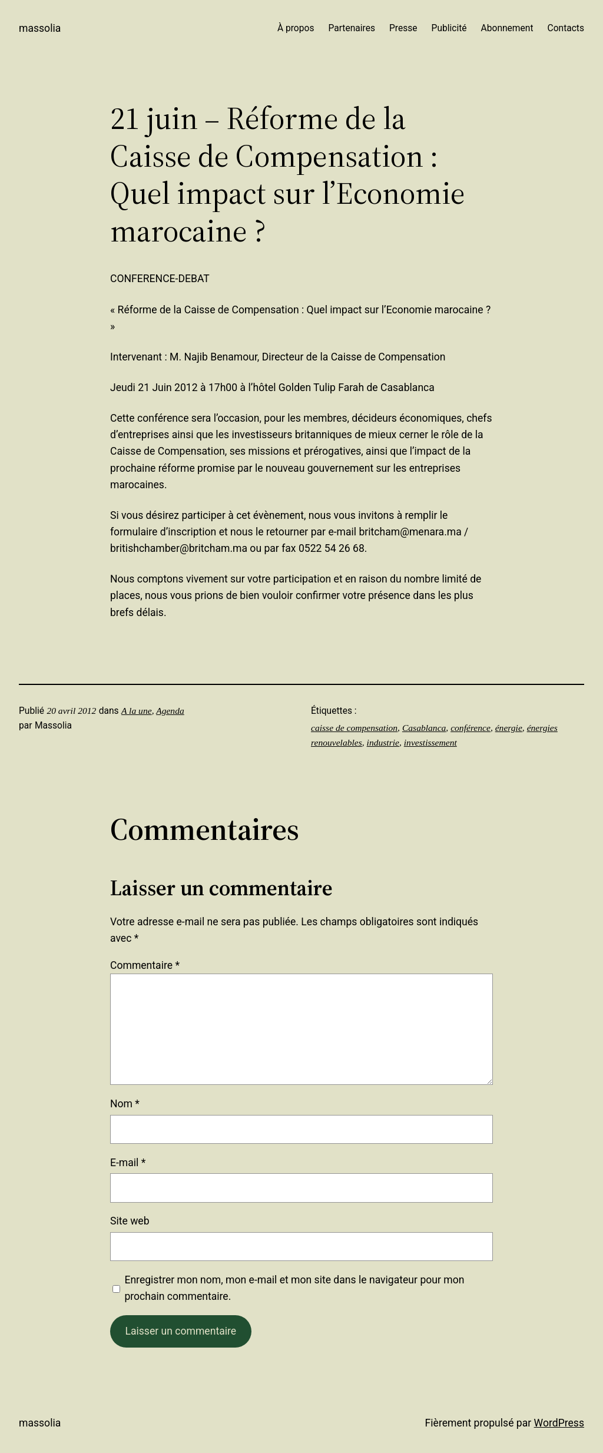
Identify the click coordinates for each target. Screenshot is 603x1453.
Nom (125, 1104)
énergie (508, 728)
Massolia (40, 28)
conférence (470, 728)
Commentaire (145, 965)
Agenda (170, 711)
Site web (130, 1221)
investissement (430, 742)
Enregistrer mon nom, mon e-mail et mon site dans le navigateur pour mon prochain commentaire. (294, 1288)
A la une (136, 711)
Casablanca (424, 728)
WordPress (559, 1423)
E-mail (127, 1163)
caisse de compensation (354, 728)
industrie (383, 742)
